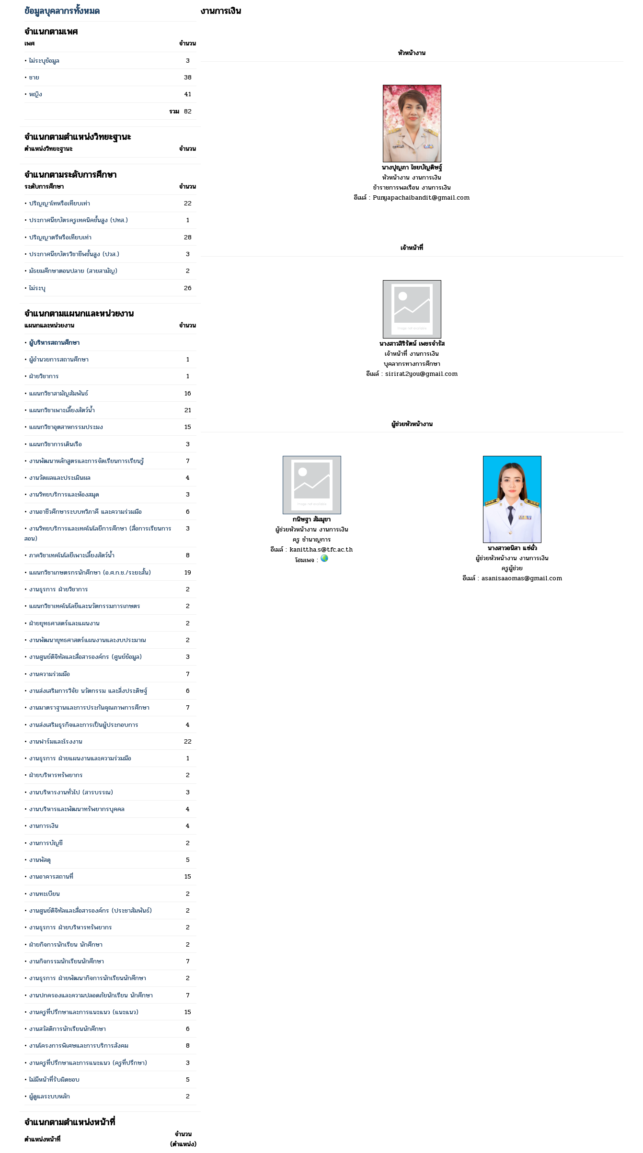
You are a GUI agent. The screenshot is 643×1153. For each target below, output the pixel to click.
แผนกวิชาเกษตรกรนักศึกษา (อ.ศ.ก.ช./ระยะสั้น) (90, 572)
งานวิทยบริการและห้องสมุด (64, 494)
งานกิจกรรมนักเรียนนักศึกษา (66, 961)
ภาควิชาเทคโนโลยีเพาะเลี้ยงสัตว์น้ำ (72, 555)
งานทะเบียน (44, 894)
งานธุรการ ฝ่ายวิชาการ (58, 589)
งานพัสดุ (40, 860)
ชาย (34, 77)
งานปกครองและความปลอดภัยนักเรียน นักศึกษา (91, 995)
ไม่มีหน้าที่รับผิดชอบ (54, 1079)
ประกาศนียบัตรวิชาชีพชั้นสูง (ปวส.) (74, 254)
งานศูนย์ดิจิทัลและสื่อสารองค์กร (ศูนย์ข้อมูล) (85, 657)
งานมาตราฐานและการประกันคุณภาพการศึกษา (89, 707)
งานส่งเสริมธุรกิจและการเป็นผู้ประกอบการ (83, 725)
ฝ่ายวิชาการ (44, 376)
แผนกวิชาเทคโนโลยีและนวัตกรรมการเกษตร (84, 606)
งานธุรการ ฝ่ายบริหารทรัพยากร (70, 927)
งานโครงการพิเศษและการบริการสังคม (78, 1045)
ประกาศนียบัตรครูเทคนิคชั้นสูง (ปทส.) (78, 220)
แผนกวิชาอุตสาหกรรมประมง (66, 427)
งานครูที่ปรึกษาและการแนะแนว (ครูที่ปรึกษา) (88, 1063)
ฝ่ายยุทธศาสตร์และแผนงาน (64, 623)
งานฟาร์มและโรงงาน (55, 741)
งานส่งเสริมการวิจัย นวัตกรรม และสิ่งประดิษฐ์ (88, 691)
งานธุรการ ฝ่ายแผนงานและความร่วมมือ (80, 758)
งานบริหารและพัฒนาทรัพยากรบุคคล (77, 809)
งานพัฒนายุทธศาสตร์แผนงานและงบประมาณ (87, 640)
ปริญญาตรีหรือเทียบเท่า (60, 237)
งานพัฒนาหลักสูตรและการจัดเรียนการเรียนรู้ (86, 461)
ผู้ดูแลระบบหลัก (49, 1096)
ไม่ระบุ (37, 288)
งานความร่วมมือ (49, 674)
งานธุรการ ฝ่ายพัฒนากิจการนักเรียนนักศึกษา (87, 978)
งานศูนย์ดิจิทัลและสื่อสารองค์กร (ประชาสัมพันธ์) (90, 910)
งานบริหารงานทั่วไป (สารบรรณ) (71, 792)
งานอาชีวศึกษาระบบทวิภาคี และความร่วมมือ (85, 512)
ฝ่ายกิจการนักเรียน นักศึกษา (66, 944)
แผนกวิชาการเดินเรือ (55, 444)
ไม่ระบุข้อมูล (44, 61)
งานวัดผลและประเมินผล (60, 478)
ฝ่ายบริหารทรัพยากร (56, 775)
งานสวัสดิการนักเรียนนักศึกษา (67, 1029)
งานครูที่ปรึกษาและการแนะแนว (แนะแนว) (83, 1012)
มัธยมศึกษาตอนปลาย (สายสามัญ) (73, 271)
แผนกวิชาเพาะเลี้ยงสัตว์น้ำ (62, 410)
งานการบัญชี (46, 843)
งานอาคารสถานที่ (51, 876)
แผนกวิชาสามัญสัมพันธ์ (58, 393)
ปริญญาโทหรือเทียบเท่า (59, 203)
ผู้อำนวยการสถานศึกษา (59, 359)
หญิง (35, 94)
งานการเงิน (43, 826)
